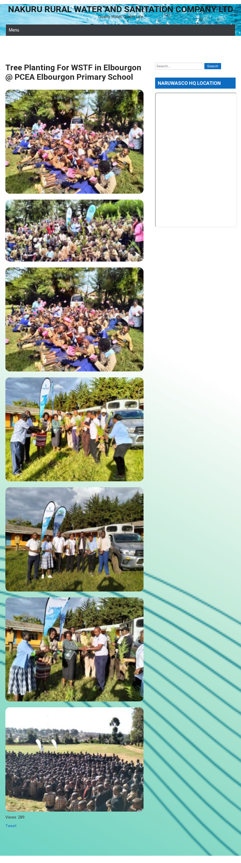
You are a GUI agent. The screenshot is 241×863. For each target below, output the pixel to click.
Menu (14, 30)
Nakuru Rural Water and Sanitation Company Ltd (120, 9)
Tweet (10, 825)
